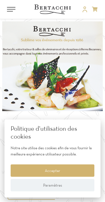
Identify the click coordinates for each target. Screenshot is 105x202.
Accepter (52, 170)
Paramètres (52, 185)
